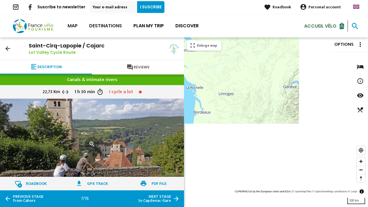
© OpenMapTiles (301, 191)
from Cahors (28, 199)
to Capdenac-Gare (154, 199)
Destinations (105, 25)
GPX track (97, 183)
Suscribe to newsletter (61, 7)
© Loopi (352, 191)
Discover (187, 25)
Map (73, 25)
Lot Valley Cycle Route (52, 52)
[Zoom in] (361, 161)
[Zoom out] (361, 170)
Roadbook (282, 7)
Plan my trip (148, 25)
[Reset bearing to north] (361, 178)
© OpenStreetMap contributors (329, 191)
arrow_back (7, 48)
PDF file (159, 183)
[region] (276, 122)
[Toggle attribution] (361, 191)
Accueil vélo (320, 25)
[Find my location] (361, 150)
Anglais (356, 7)
